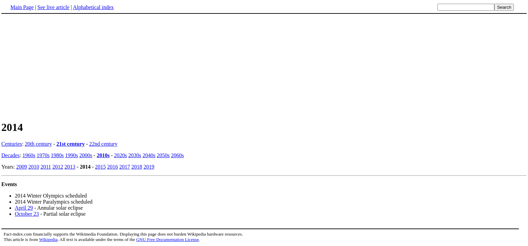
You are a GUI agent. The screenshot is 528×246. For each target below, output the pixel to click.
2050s (163, 155)
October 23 (27, 214)
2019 (148, 167)
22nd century (103, 144)
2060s (177, 155)
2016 (112, 167)
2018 (136, 167)
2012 (58, 167)
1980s (57, 155)
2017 (124, 167)
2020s (120, 155)
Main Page (22, 7)
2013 (70, 167)
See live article (53, 7)
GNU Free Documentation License (167, 239)
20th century (38, 144)
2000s (85, 155)
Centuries (11, 144)
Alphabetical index (93, 7)
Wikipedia (48, 239)
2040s (148, 155)
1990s (71, 155)
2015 (100, 167)
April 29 (24, 208)
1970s (43, 155)
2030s (134, 155)
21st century (71, 144)
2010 (33, 167)
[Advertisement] (57, 67)
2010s (103, 155)
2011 (45, 167)
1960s (29, 155)
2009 (21, 167)
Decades (10, 155)
